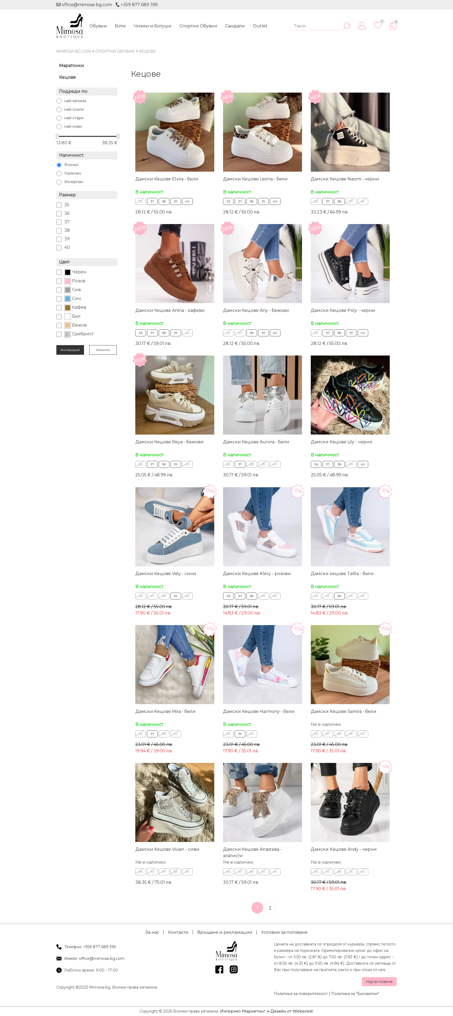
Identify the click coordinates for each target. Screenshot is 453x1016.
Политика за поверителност (301, 993)
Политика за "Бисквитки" (355, 993)
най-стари (73, 117)
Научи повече (379, 981)
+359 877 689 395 (136, 4)
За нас (152, 931)
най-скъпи (74, 109)
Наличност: (71, 155)
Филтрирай (70, 350)
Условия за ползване (284, 931)
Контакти (178, 931)
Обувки (98, 25)
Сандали (235, 25)
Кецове (67, 77)
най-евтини (75, 100)
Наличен (72, 173)
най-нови (73, 126)
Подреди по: (73, 91)
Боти (120, 25)
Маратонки (71, 65)
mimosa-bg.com (73, 51)
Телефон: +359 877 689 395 (90, 946)
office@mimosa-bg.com (84, 4)
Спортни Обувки (198, 25)
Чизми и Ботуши (152, 25)
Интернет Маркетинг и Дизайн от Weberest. (267, 1010)
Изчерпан (73, 181)
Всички (71, 164)
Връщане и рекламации (224, 931)
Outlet (260, 25)
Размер (67, 194)
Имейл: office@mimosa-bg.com (94, 958)
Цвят (64, 262)
